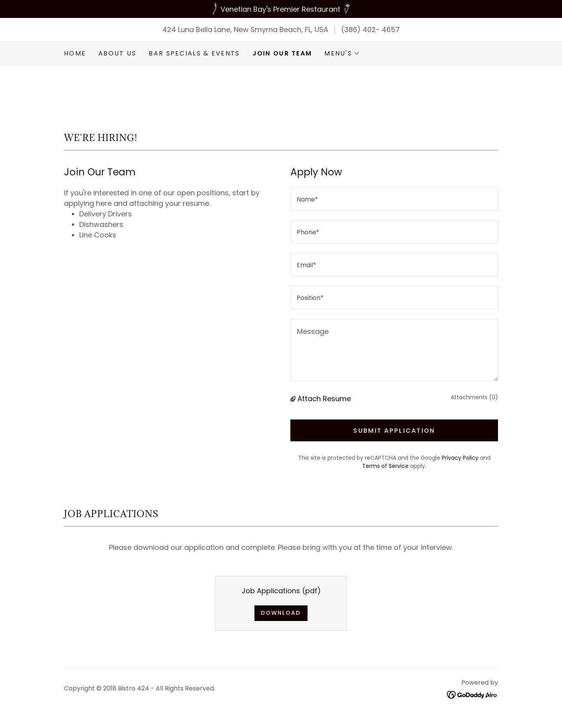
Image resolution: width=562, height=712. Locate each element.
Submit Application (394, 430)
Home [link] (75, 53)
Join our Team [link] (282, 53)
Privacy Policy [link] (460, 458)
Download (281, 613)
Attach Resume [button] (324, 398)
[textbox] (394, 199)
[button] (342, 53)
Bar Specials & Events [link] (194, 53)
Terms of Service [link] (385, 466)
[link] (281, 90)
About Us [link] (117, 53)
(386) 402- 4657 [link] (370, 29)
